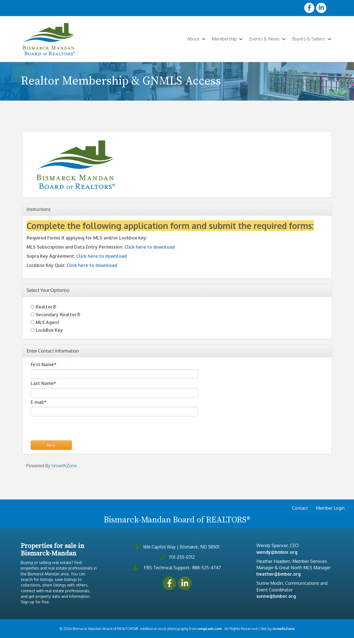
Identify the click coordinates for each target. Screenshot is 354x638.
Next (51, 444)
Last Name (42, 383)
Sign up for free (35, 601)
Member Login (330, 508)
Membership (224, 39)
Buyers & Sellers (308, 39)
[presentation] (73, 429)
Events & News (264, 39)
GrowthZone (64, 465)
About (193, 39)
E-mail (37, 402)
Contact (300, 508)
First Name (42, 364)
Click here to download (149, 246)
